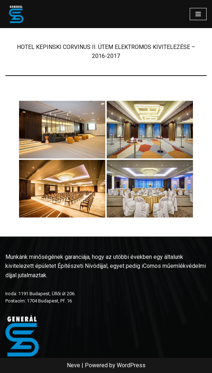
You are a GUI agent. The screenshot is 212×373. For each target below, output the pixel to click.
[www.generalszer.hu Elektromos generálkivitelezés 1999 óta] (16, 14)
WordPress (131, 365)
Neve (73, 365)
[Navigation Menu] (198, 14)
